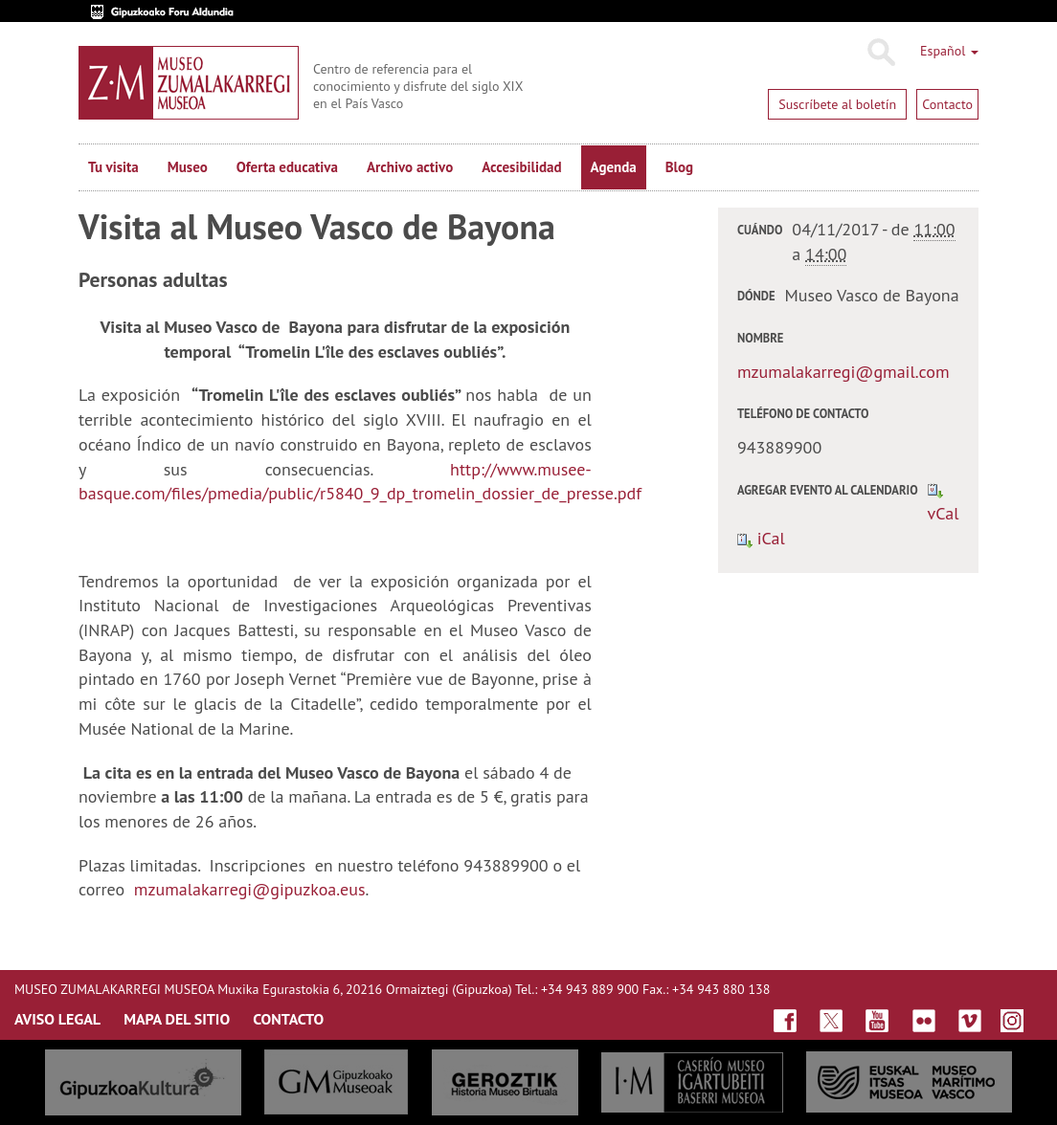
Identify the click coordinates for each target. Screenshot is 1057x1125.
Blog (679, 167)
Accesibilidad (521, 167)
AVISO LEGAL (57, 1018)
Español (949, 50)
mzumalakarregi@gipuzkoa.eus (250, 889)
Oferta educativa (287, 167)
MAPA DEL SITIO (177, 1018)
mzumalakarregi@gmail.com (843, 372)
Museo (188, 167)
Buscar (880, 52)
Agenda (614, 167)
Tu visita (113, 167)
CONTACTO (288, 1018)
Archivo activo (410, 167)
